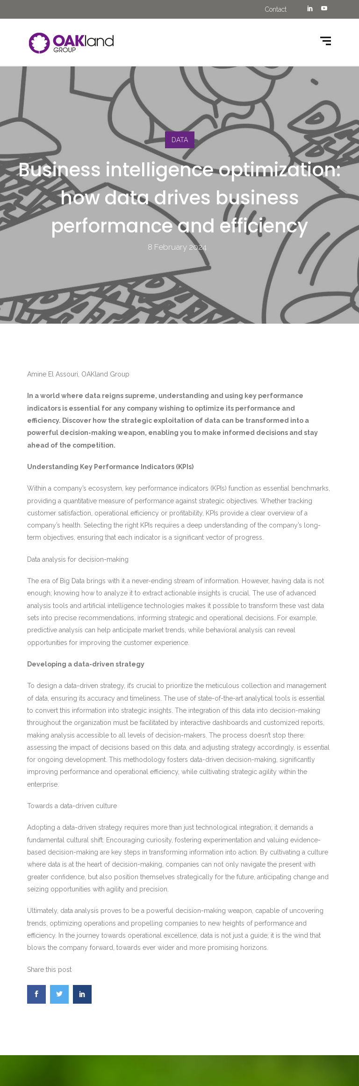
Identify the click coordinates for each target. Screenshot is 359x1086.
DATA (180, 140)
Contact (276, 9)
